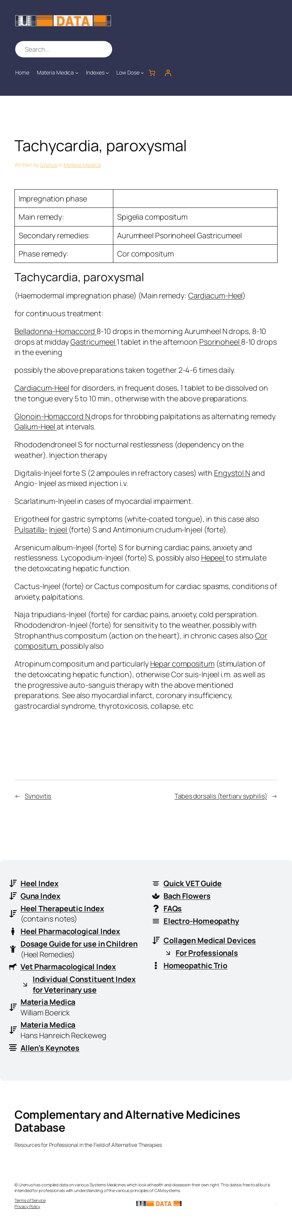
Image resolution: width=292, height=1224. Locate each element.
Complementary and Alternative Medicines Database (127, 1121)
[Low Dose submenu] (142, 72)
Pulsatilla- (31, 529)
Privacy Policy (27, 1206)
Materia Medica (82, 164)
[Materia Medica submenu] (76, 72)
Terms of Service (29, 1200)
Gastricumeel (93, 342)
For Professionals (207, 953)
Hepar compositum (182, 664)
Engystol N (232, 473)
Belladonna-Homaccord (55, 331)
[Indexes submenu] (107, 72)
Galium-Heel (35, 426)
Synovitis (38, 796)
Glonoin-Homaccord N (52, 416)
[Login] (168, 73)
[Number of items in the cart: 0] (152, 73)
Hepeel (213, 558)
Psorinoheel (220, 342)
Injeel (58, 529)
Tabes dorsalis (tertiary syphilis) (221, 796)
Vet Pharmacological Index (68, 966)
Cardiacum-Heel (215, 295)
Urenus (48, 164)
